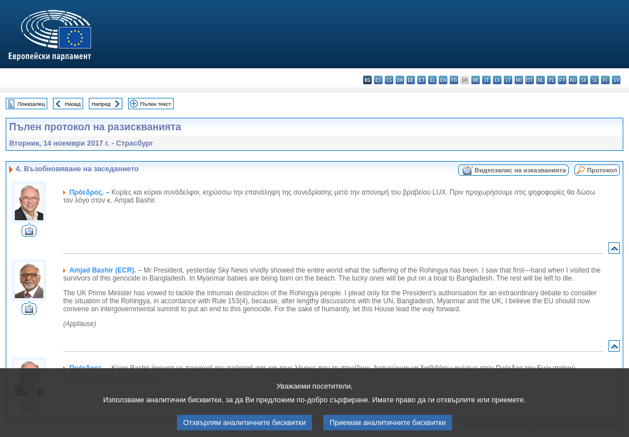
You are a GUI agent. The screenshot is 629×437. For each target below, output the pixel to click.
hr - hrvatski (475, 80)
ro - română (573, 80)
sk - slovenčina (583, 80)
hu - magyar (519, 80)
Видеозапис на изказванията (520, 170)
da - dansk (400, 80)
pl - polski (551, 80)
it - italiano (486, 80)
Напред (101, 104)
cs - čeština (389, 80)
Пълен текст (155, 104)
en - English (443, 80)
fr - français (454, 80)
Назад (73, 104)
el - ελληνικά (432, 80)
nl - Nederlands (540, 80)
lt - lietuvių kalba (508, 80)
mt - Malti (529, 80)
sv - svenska (616, 80)
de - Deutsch (410, 80)
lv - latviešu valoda (497, 80)
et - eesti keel (421, 80)
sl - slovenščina (594, 80)
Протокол (602, 170)
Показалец (31, 104)
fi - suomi (605, 80)
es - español (378, 80)
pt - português (562, 80)
